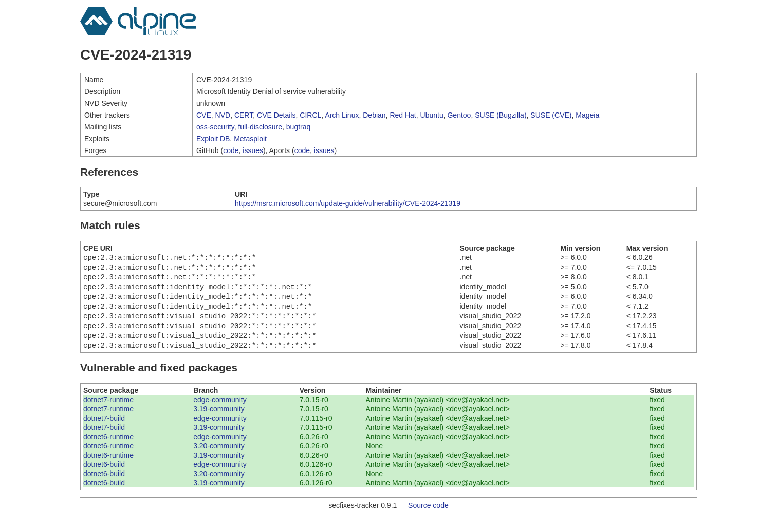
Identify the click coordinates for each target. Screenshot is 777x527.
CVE (203, 115)
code (230, 150)
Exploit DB (213, 139)
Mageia (587, 115)
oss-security (215, 127)
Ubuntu (431, 115)
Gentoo (459, 115)
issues (253, 150)
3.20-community (219, 456)
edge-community (220, 410)
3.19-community (219, 419)
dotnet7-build (104, 428)
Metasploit (250, 139)
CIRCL (310, 115)
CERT (243, 115)
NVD (223, 115)
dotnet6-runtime (108, 447)
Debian (374, 115)
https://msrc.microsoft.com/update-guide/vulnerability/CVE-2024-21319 (347, 203)
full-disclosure (260, 127)
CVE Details (276, 115)
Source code (428, 516)
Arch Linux (342, 115)
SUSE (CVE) (550, 115)
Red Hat (403, 115)
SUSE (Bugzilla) (500, 115)
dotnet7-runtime (108, 410)
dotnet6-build (104, 474)
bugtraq (298, 127)
